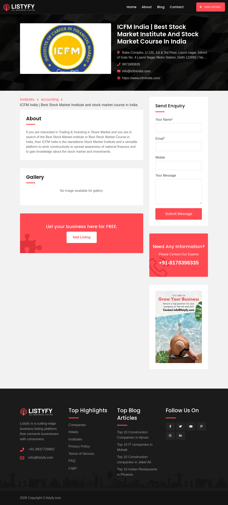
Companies (77, 425)
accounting (50, 99)
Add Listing (82, 237)
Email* (160, 138)
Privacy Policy (79, 446)
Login (73, 468)
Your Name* (164, 119)
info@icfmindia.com (136, 71)
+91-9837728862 (42, 449)
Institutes (27, 99)
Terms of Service (81, 454)
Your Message (165, 175)
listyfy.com (53, 498)
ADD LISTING (210, 7)
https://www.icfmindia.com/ (141, 78)
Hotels (73, 432)
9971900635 (131, 64)
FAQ (72, 461)
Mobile (160, 157)
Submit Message (178, 214)
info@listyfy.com (41, 457)
